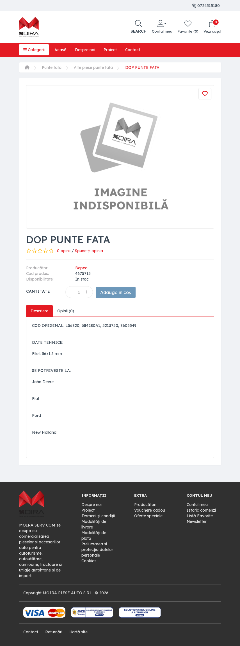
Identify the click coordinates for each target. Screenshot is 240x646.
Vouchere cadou (149, 510)
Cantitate (38, 291)
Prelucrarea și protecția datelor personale (97, 549)
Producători (145, 504)
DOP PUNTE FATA (142, 67)
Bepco (81, 267)
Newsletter (197, 521)
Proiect (110, 49)
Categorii (34, 49)
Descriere (39, 310)
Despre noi (85, 49)
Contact (132, 49)
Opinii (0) (65, 310)
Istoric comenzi (201, 510)
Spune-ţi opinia (89, 250)
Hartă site (78, 631)
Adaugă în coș (116, 292)
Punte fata (51, 67)
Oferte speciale (148, 515)
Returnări (53, 631)
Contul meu (197, 504)
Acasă (60, 49)
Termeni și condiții (98, 515)
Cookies (88, 560)
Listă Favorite (200, 515)
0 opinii (63, 250)
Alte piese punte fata (93, 67)
